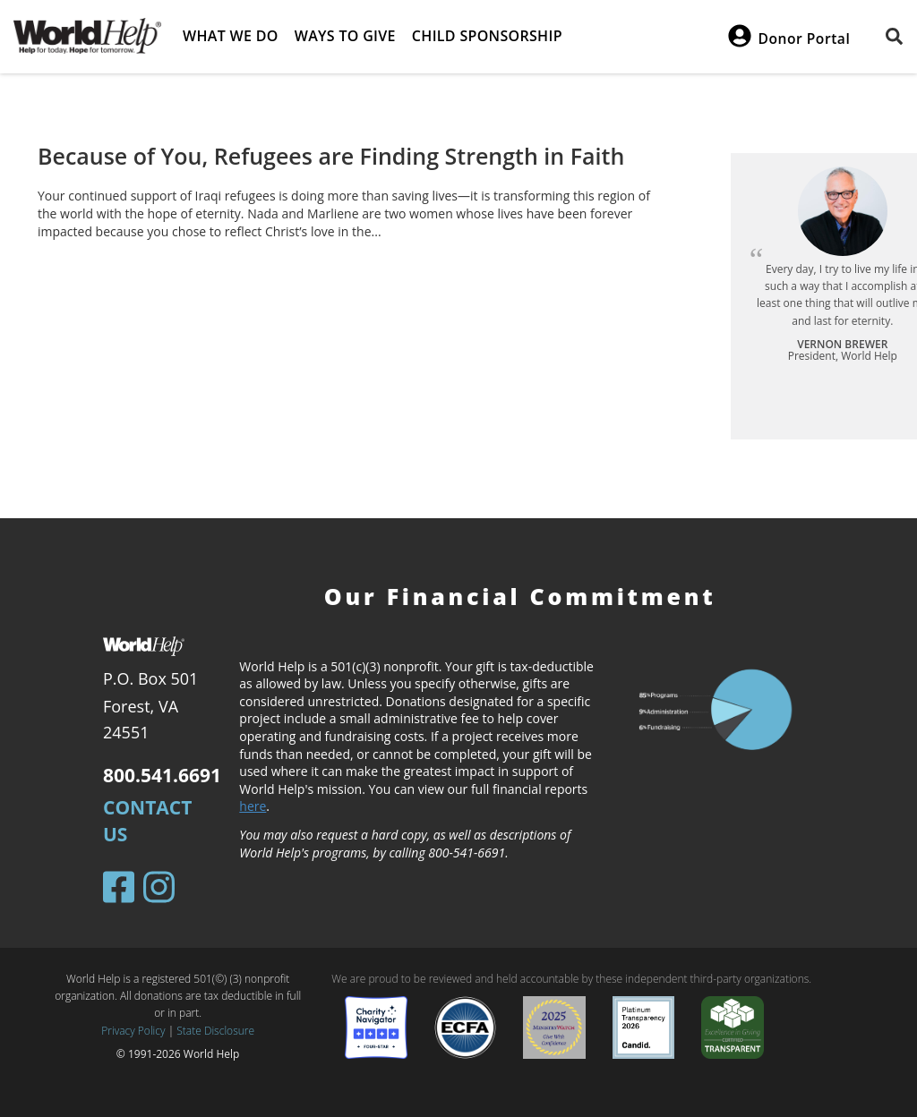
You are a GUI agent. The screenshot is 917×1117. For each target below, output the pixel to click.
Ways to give (345, 36)
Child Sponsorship (487, 36)
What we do (231, 36)
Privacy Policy (133, 1030)
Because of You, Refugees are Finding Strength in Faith (331, 156)
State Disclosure (215, 1030)
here (252, 805)
